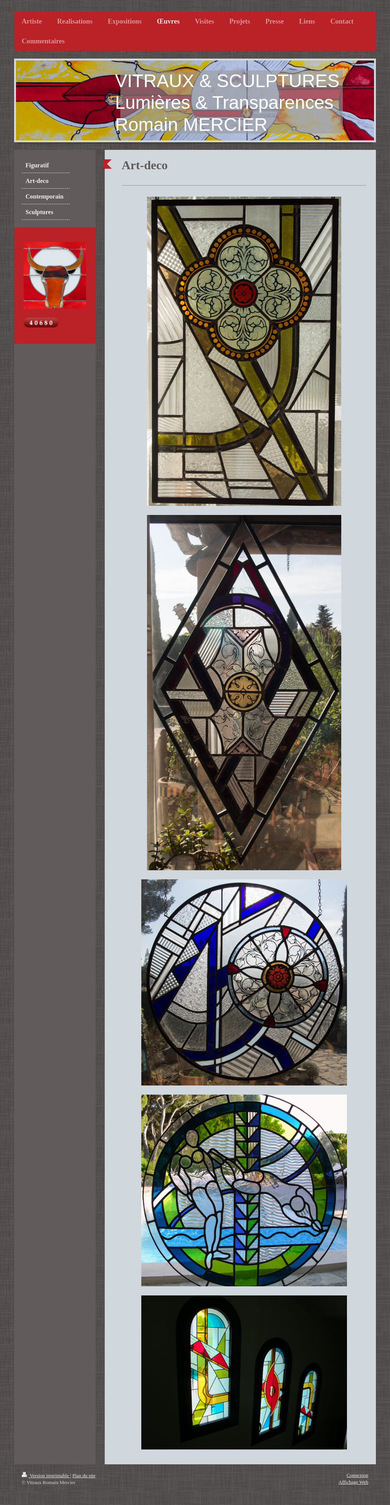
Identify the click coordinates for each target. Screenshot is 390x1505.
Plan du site (84, 1475)
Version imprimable (46, 1475)
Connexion (357, 1475)
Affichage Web (353, 1482)
